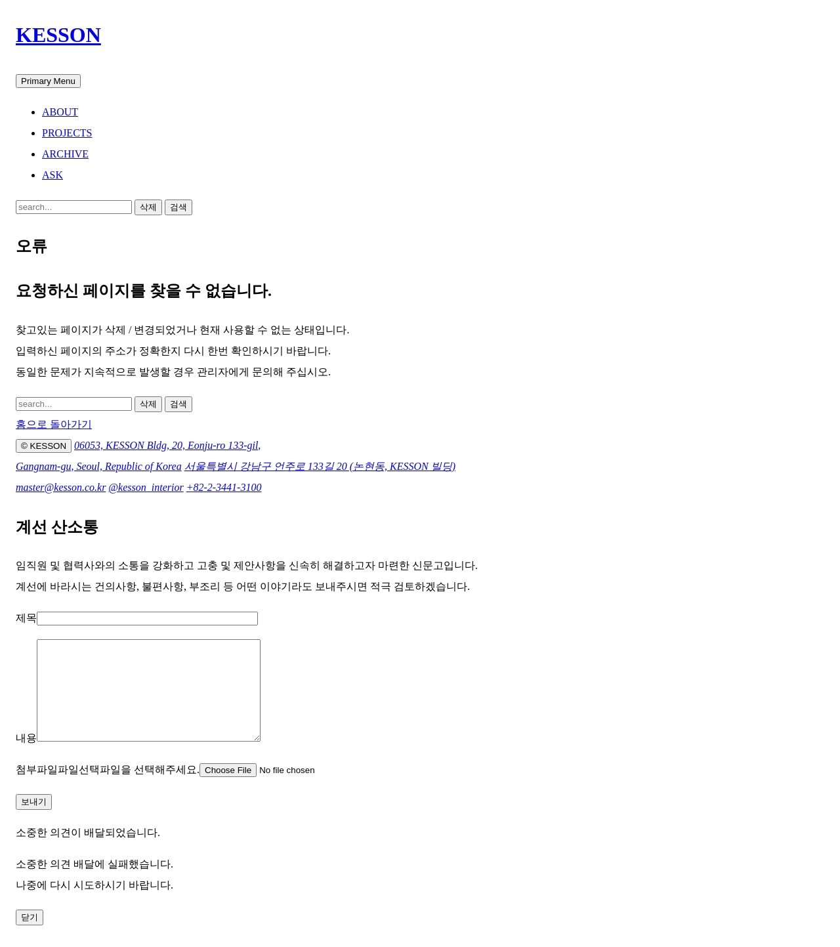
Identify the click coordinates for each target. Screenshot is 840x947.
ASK (52, 174)
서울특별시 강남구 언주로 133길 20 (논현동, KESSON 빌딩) (319, 466)
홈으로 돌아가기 (54, 424)
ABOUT (60, 111)
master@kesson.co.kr (61, 487)
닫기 (29, 937)
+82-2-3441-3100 (224, 487)
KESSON (58, 35)
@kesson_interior (145, 487)
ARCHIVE (65, 153)
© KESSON (43, 446)
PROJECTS (67, 132)
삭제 (148, 207)
